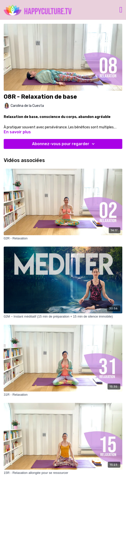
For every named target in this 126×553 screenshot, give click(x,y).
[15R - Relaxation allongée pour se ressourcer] (63, 472)
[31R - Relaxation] (63, 394)
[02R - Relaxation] (63, 238)
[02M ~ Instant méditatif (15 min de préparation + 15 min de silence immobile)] (63, 316)
